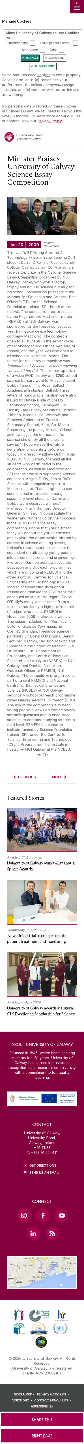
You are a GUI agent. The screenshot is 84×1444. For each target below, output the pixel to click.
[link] (19, 1315)
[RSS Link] (52, 1233)
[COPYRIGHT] (22, 1400)
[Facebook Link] (43, 1215)
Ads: (53, 50)
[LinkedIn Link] (33, 1233)
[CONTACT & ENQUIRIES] (53, 1400)
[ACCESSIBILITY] (42, 1406)
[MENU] (77, 6)
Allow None (56, 58)
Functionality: (17, 43)
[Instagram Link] (24, 1215)
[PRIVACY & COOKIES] (53, 1394)
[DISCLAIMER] (25, 1394)
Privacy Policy (50, 121)
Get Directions (42, 1165)
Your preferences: (55, 43)
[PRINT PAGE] (42, 1435)
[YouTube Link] (62, 1215)
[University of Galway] (23, 138)
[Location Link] (42, 1285)
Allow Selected (44, 66)
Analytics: (30, 50)
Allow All (32, 58)
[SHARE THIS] (42, 1419)
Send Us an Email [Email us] (44, 1172)
